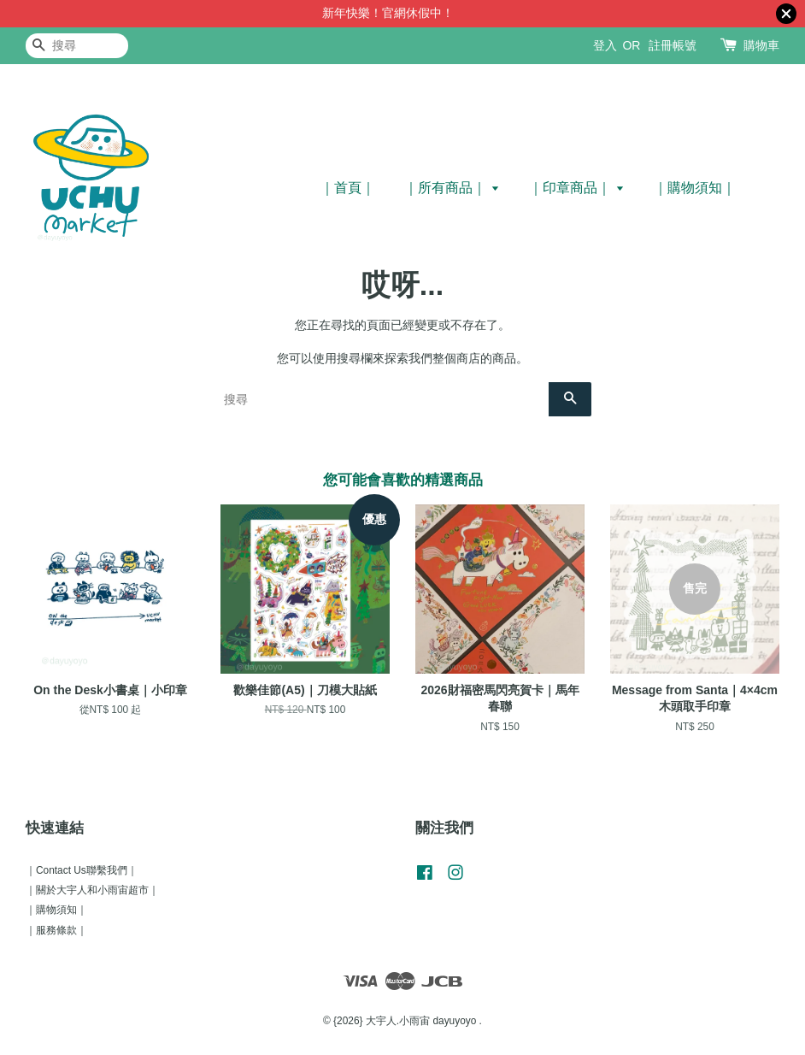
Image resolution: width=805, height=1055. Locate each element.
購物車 (761, 45)
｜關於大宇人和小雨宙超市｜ (92, 890)
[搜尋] (77, 45)
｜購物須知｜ (695, 187)
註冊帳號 (672, 45)
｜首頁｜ (347, 187)
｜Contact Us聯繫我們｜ (82, 870)
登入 (605, 45)
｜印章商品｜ (576, 187)
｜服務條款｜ (56, 930)
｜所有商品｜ (451, 187)
